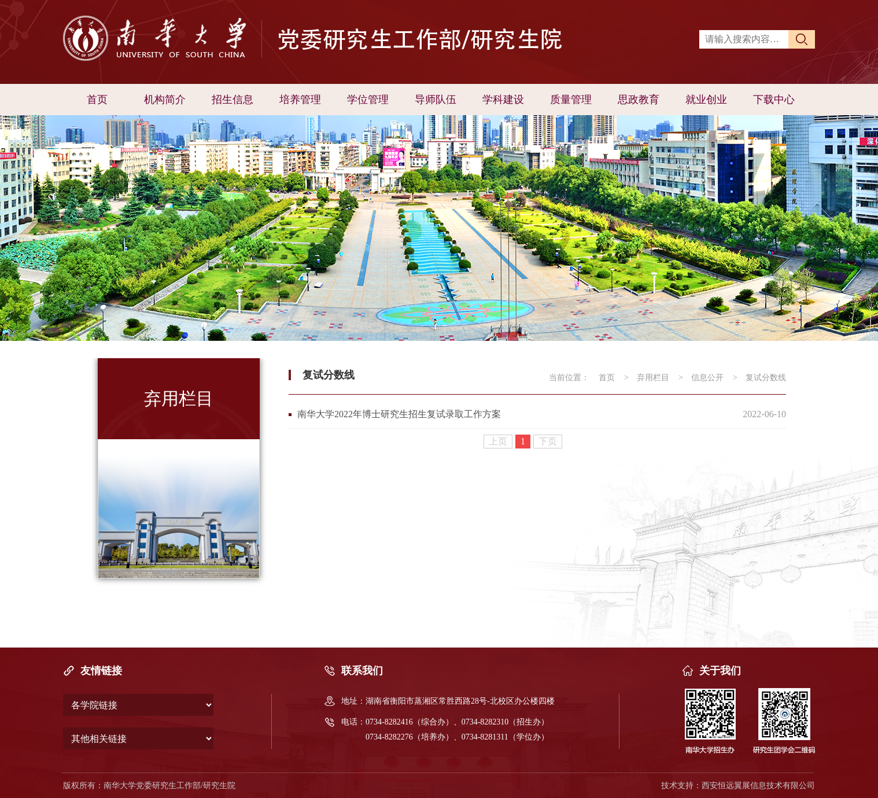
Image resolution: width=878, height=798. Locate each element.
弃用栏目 (653, 377)
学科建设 (503, 99)
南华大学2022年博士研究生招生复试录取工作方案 (399, 414)
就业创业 (706, 99)
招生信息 (232, 99)
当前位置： (569, 377)
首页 (97, 99)
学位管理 (368, 99)
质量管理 (571, 99)
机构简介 (165, 99)
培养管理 (300, 99)
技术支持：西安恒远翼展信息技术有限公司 (738, 785)
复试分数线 (766, 377)
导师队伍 (435, 99)
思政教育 (638, 99)
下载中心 (774, 99)
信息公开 (707, 377)
